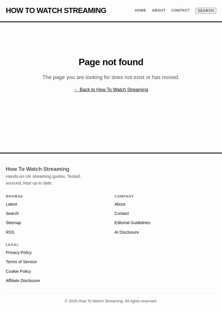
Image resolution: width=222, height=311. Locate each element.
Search (206, 11)
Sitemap (13, 222)
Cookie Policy (18, 271)
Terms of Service (21, 261)
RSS (10, 232)
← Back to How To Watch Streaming (111, 89)
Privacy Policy (19, 252)
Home (140, 10)
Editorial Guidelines (132, 222)
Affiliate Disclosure (23, 280)
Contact (180, 10)
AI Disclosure (126, 232)
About (159, 10)
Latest (11, 204)
